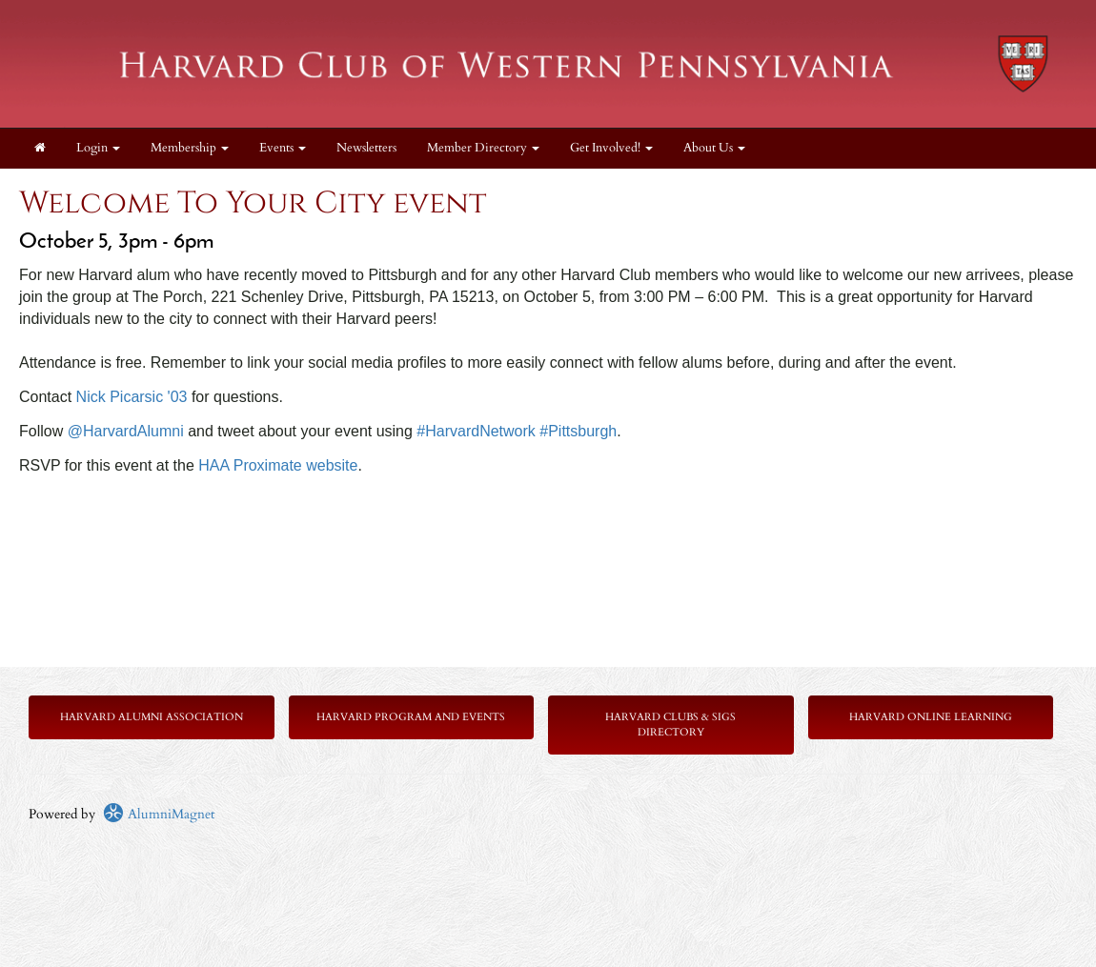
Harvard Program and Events (410, 717)
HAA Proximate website (277, 465)
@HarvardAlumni (126, 431)
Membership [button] (190, 148)
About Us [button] (714, 148)
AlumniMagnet (158, 814)
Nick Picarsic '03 (132, 397)
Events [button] (282, 148)
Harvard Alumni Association (151, 717)
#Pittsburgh (578, 431)
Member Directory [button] (483, 148)
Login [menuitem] (98, 148)
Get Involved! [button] (611, 148)
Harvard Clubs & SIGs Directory (670, 724)
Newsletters (366, 148)
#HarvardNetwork (475, 431)
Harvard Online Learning (930, 717)
